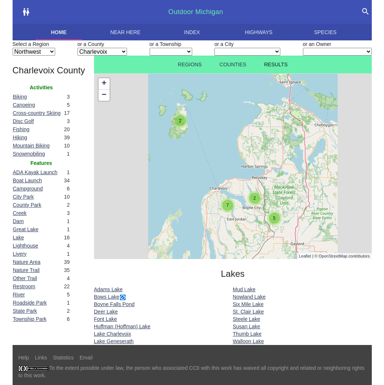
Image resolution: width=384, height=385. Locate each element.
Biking (20, 97)
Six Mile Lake (248, 304)
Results (276, 64)
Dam (18, 221)
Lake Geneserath (114, 341)
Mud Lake (244, 289)
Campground (28, 189)
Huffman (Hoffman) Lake (122, 326)
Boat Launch (27, 180)
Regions (190, 64)
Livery (20, 254)
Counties (233, 64)
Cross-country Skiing (37, 113)
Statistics (63, 358)
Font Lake (105, 319)
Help (24, 358)
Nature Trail (26, 270)
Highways (259, 32)
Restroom (24, 286)
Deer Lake (106, 312)
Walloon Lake (248, 341)
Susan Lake (246, 326)
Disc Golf (23, 121)
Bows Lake (106, 297)
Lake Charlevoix (112, 334)
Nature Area (27, 262)
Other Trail (25, 278)
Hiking (20, 137)
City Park (23, 197)
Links (41, 358)
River (19, 295)
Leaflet (305, 256)
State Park (25, 311)
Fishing (21, 129)
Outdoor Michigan (195, 12)
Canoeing (24, 105)
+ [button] (103, 83)
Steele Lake (246, 319)
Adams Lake (108, 289)
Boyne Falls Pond (114, 304)
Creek (20, 213)
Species (325, 32)
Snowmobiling (29, 154)
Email (86, 358)
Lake (18, 237)
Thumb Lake (247, 334)
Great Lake (26, 229)
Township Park (30, 319)
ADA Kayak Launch (35, 172)
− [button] (103, 95)
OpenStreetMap (332, 256)
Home (59, 32)
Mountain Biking (31, 146)
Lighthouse (26, 246)
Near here (125, 32)
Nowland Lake (249, 297)
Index (192, 32)
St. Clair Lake (248, 312)
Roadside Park (30, 303)
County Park (27, 205)
